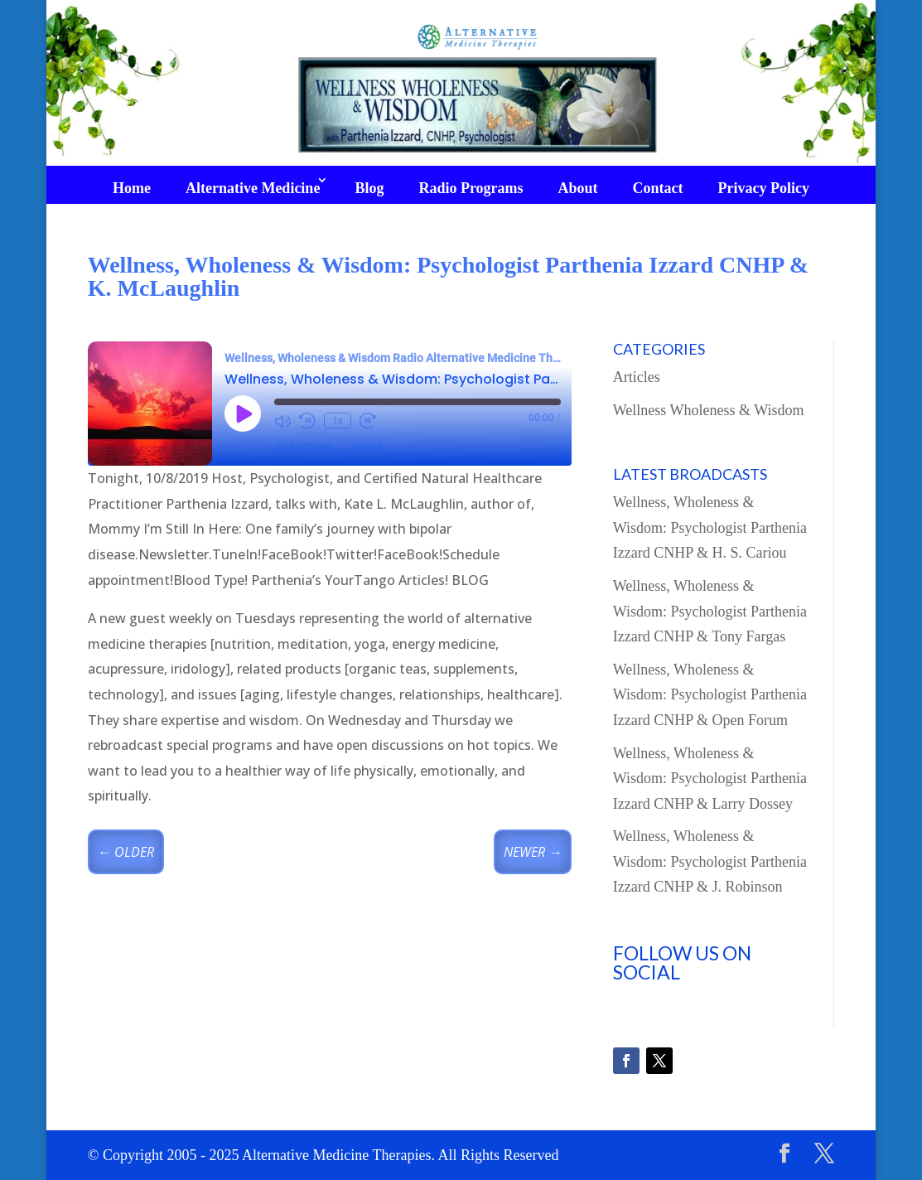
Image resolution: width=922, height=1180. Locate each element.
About (578, 188)
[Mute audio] (282, 420)
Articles (636, 377)
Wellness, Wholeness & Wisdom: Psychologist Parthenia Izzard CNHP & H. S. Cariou (710, 527)
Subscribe (303, 447)
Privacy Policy (763, 188)
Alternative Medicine (253, 188)
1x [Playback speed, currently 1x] (337, 421)
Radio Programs (470, 188)
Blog (369, 188)
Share (367, 447)
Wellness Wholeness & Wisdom (708, 410)
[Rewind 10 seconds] (307, 421)
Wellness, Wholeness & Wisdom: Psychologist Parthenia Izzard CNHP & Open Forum (710, 694)
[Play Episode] (242, 413)
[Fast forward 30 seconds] (368, 421)
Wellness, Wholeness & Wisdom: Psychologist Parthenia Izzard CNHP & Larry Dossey (710, 778)
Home (132, 188)
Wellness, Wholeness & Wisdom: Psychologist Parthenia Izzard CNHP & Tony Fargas (710, 611)
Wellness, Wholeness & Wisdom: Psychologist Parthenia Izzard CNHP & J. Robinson (710, 861)
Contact (658, 188)
